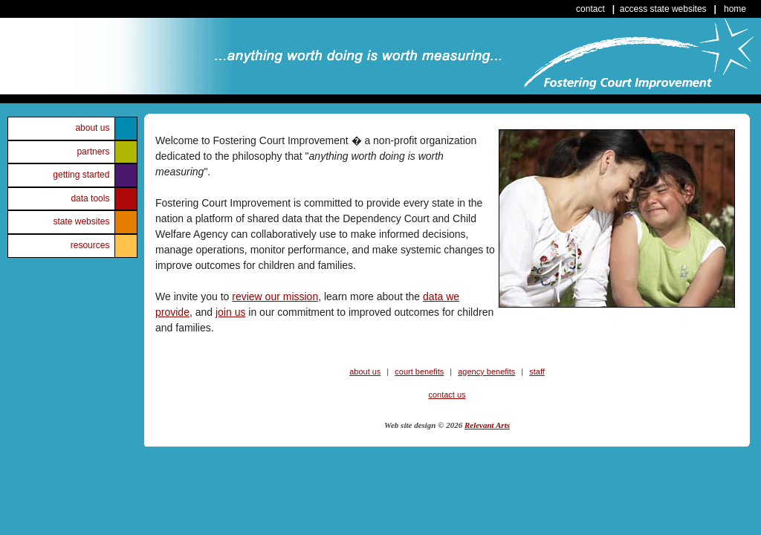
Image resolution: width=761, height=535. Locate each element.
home (735, 9)
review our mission (275, 296)
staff (537, 371)
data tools (90, 198)
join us (230, 312)
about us (92, 128)
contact (590, 9)
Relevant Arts (487, 425)
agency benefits (486, 371)
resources (90, 245)
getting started (81, 174)
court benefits (419, 371)
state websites (81, 221)
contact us (446, 394)
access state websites (663, 9)
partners (93, 151)
